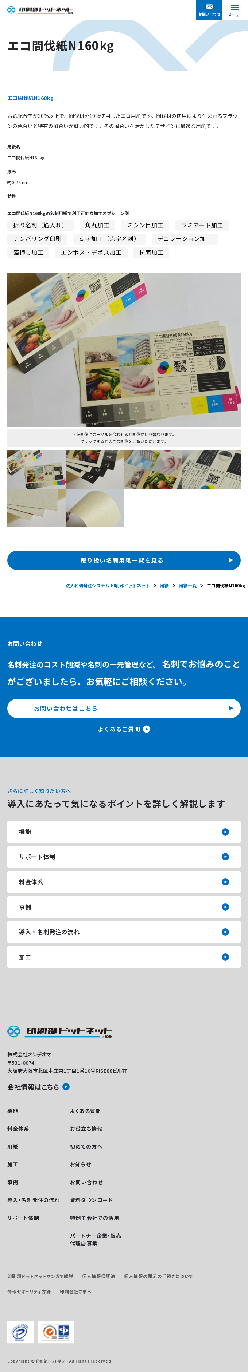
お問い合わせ (86, 1182)
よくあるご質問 (119, 729)
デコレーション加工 (185, 238)
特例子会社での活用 (94, 1217)
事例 (25, 907)
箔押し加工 (28, 252)
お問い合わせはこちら (66, 708)
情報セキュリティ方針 (29, 1291)
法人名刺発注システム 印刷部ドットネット (108, 585)
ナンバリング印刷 (37, 238)
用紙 (164, 585)
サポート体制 (37, 856)
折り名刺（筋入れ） (40, 225)
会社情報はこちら (33, 1086)
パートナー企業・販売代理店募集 (95, 1239)
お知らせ (80, 1164)
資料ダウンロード (91, 1200)
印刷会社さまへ (76, 1291)
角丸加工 (97, 225)
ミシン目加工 (145, 225)
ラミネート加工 (202, 225)
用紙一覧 (188, 585)
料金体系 (31, 881)
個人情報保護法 (98, 1276)
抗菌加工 (151, 252)
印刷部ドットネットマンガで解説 (40, 1276)
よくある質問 (85, 1110)
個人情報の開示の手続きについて (158, 1276)
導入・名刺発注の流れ (49, 931)
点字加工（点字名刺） (109, 238)
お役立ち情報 (86, 1128)
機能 (25, 831)
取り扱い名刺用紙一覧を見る (122, 560)
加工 (25, 956)
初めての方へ (86, 1146)
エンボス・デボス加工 (91, 252)
